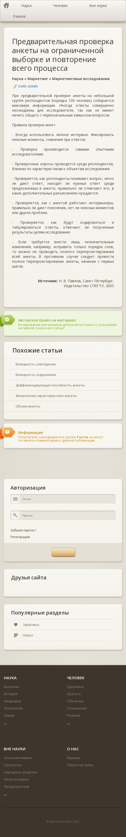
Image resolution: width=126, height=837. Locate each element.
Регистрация (20, 537)
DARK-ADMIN (28, 86)
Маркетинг (37, 78)
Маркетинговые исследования (81, 78)
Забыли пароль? (23, 530)
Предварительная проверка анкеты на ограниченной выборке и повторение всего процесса (63, 54)
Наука (17, 78)
